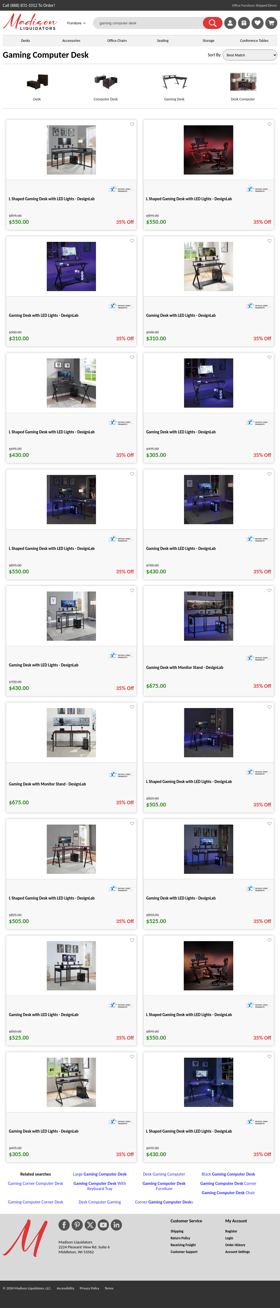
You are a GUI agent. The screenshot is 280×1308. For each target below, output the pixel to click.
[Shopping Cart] (271, 23)
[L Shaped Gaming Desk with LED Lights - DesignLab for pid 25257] (71, 173)
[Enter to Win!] (244, 27)
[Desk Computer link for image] (243, 84)
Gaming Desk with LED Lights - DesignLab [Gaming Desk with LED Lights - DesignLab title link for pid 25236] (43, 1131)
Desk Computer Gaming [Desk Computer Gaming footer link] (100, 1202)
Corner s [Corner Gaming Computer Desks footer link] (164, 1202)
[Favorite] (132, 124)
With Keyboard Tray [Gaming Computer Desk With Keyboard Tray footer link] (100, 1186)
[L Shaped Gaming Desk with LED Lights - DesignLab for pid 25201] (208, 988)
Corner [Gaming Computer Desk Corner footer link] (228, 1183)
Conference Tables (254, 40)
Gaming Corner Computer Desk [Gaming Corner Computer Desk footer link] (35, 1183)
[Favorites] (258, 27)
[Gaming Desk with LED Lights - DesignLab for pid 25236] (71, 1105)
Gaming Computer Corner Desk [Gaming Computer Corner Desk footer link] (35, 1202)
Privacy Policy (89, 1288)
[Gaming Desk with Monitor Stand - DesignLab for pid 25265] (208, 639)
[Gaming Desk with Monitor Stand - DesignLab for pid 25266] (71, 755)
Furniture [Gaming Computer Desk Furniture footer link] (164, 1186)
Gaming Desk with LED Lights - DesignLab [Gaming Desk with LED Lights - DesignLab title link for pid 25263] (181, 548)
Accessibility (65, 1288)
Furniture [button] (76, 23)
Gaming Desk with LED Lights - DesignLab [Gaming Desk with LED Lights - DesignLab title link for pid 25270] (181, 898)
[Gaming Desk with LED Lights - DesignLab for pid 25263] (208, 522)
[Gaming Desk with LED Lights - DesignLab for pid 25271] (71, 988)
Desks (25, 40)
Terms (109, 1288)
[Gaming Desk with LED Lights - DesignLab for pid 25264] (71, 639)
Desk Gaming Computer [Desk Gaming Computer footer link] (164, 1174)
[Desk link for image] (37, 84)
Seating (163, 40)
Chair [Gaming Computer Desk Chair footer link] (228, 1192)
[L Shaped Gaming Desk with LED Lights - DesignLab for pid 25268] (71, 872)
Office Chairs (117, 40)
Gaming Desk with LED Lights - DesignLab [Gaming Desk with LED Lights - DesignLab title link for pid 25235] (181, 432)
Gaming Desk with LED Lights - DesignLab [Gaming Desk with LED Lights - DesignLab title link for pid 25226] (43, 315)
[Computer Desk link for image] (105, 84)
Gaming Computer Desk (46, 55)
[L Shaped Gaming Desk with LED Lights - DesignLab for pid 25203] (208, 173)
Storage (208, 40)
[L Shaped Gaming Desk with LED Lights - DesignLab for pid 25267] (208, 755)
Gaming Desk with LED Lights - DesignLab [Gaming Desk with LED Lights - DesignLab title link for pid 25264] (43, 665)
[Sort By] (250, 55)
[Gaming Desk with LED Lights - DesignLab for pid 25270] (208, 872)
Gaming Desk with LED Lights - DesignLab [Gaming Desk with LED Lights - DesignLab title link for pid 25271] (43, 1014)
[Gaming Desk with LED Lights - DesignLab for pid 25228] (208, 289)
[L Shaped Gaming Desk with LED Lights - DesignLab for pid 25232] (71, 406)
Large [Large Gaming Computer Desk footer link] (100, 1174)
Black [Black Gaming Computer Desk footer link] (228, 1174)
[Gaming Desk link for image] (174, 84)
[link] (271, 23)
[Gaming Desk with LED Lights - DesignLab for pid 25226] (71, 289)
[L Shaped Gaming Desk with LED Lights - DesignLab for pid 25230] (208, 1105)
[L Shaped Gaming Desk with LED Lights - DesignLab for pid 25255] (71, 522)
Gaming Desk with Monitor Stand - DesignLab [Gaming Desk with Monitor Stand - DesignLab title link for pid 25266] (47, 784)
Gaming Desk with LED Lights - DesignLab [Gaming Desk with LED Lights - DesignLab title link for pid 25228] (181, 315)
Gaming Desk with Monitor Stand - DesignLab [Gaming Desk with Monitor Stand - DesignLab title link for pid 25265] (184, 667)
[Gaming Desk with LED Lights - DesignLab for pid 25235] (208, 406)
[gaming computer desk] (151, 23)
